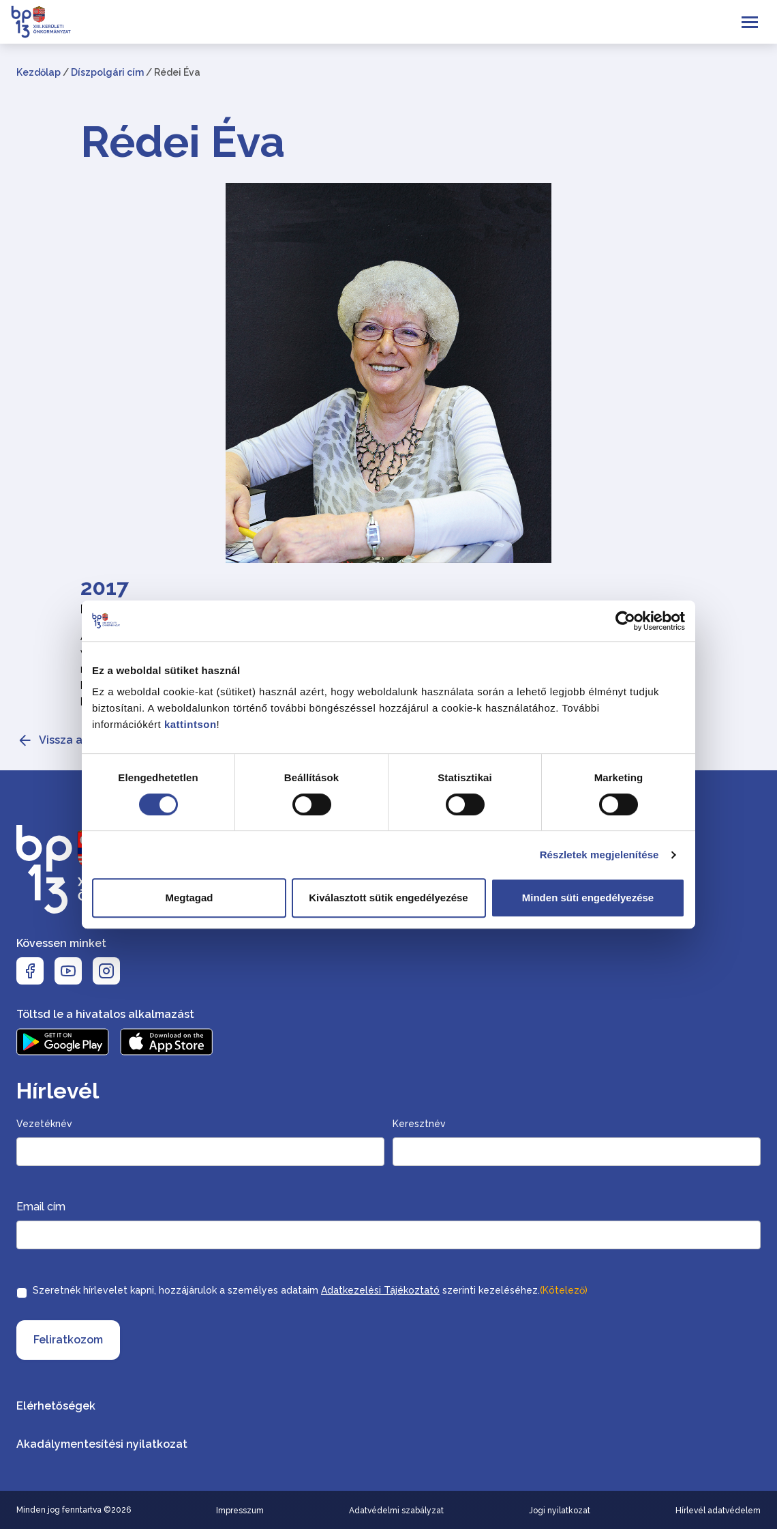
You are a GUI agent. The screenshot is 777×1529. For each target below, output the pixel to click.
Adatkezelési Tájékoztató (380, 1290)
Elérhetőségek (55, 1405)
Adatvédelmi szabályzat (396, 1510)
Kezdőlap (38, 72)
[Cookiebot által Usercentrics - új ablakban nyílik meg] (625, 621)
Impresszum (240, 1510)
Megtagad (189, 897)
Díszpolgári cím (107, 72)
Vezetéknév (44, 1123)
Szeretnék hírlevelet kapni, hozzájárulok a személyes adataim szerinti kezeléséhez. (310, 1290)
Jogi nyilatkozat (559, 1510)
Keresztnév (419, 1123)
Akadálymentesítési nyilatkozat (101, 1444)
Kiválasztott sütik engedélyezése (388, 897)
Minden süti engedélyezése (588, 897)
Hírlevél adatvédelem (718, 1510)
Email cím (40, 1206)
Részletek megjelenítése (599, 854)
